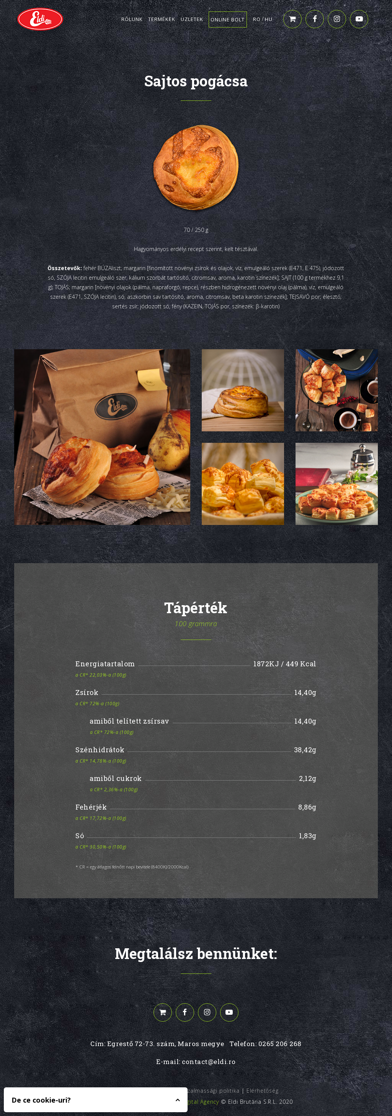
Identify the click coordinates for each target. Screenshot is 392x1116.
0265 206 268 (280, 1043)
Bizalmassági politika (211, 1090)
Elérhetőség (263, 1090)
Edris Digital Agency (192, 1101)
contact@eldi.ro (209, 1061)
